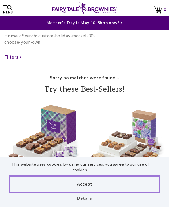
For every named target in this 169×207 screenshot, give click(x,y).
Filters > (13, 57)
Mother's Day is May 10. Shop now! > (84, 22)
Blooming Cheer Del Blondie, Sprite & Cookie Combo (127, 151)
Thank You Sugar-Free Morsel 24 (42, 151)
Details (84, 197)
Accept (84, 184)
